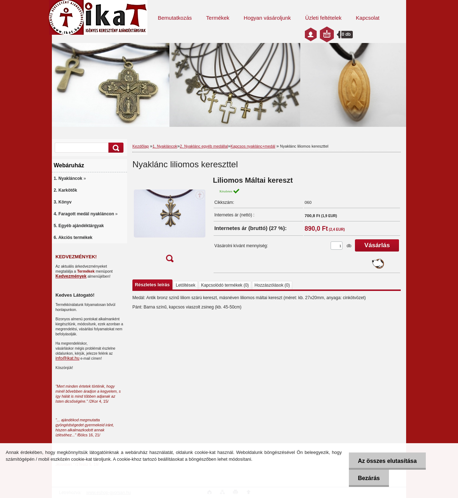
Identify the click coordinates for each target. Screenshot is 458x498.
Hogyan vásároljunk (267, 18)
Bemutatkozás (175, 18)
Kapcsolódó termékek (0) (225, 285)
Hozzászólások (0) (272, 285)
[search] (115, 148)
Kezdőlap (140, 146)
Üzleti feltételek (323, 18)
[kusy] (336, 245)
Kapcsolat (368, 18)
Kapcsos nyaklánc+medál (252, 146)
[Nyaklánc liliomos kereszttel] (169, 221)
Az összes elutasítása (387, 461)
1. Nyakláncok (164, 146)
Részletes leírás (152, 284)
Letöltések (185, 285)
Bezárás (369, 478)
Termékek (217, 18)
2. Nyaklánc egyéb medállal (204, 146)
